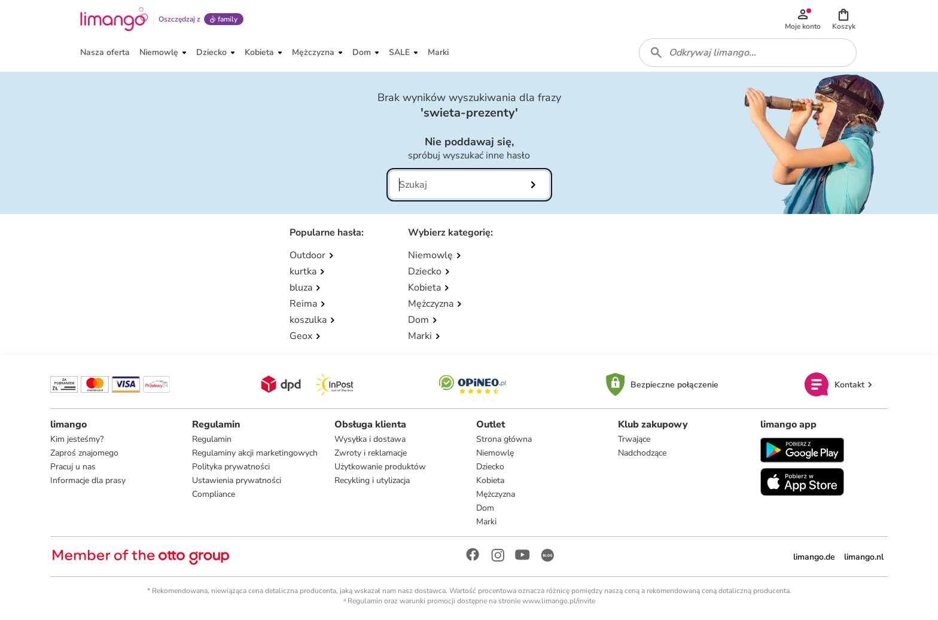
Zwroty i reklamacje (370, 453)
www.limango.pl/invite (558, 601)
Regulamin (212, 439)
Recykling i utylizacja (372, 480)
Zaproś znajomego (84, 453)
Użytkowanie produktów (380, 466)
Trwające (634, 439)
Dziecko (490, 466)
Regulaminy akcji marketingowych (255, 453)
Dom (485, 508)
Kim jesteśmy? (76, 439)
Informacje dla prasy (88, 480)
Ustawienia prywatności (236, 480)
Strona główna (504, 439)
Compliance (213, 494)
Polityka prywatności (231, 466)
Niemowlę (495, 453)
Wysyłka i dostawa (370, 439)
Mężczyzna (495, 494)
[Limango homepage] (114, 19)
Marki (486, 521)
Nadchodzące (642, 453)
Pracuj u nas (73, 466)
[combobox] (747, 52)
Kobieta (490, 480)
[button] (843, 19)
